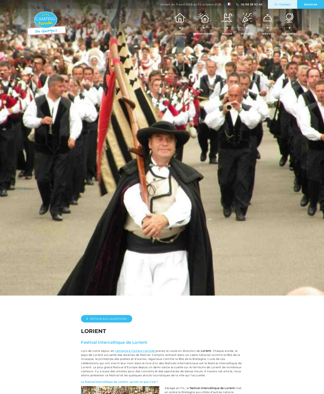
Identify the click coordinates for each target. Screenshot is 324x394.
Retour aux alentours (106, 318)
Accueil (180, 23)
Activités (247, 23)
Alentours (289, 23)
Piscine (227, 23)
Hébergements (203, 23)
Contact (282, 4)
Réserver (310, 4)
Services (268, 23)
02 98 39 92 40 (251, 4)
